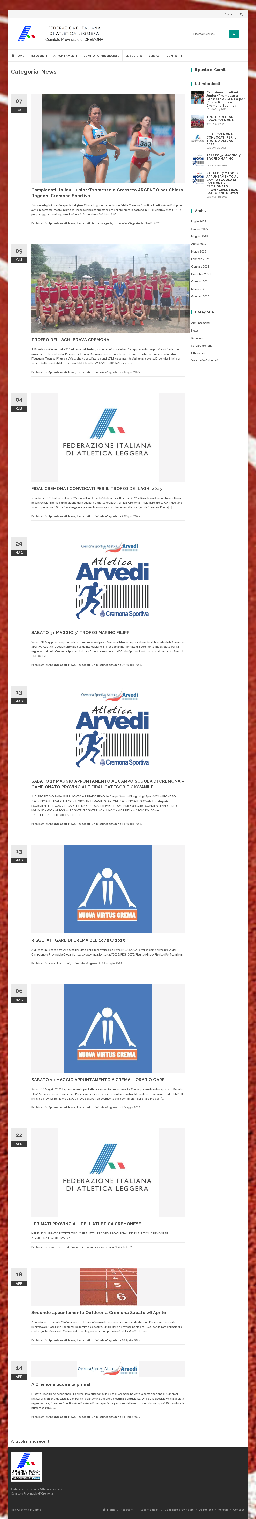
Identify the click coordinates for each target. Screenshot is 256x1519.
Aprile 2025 (198, 244)
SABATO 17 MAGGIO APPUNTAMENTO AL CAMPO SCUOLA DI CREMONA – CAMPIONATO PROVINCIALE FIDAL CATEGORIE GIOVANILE (224, 183)
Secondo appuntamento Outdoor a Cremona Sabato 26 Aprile (98, 1312)
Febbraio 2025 (200, 259)
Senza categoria (101, 223)
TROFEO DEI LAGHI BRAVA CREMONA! (71, 339)
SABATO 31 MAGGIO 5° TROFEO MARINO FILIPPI (81, 632)
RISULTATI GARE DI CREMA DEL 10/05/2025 (78, 940)
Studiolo (36, 1509)
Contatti (230, 14)
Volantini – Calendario (205, 360)
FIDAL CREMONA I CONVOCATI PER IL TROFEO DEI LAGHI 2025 (96, 488)
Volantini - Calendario (85, 1247)
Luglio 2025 (198, 221)
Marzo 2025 (198, 251)
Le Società (134, 56)
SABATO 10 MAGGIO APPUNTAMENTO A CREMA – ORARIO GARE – (100, 1079)
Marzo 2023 (198, 289)
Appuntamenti (65, 56)
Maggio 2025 (199, 236)
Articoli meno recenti (31, 1441)
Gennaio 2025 (200, 266)
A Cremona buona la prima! (60, 1384)
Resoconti (38, 56)
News (71, 223)
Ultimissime (121, 223)
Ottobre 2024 (200, 281)
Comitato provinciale (101, 56)
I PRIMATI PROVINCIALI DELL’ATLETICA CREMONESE (86, 1223)
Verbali (154, 56)
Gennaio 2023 (200, 296)
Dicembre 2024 (201, 274)
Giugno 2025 (199, 229)
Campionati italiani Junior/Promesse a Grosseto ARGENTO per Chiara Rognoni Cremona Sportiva (225, 99)
